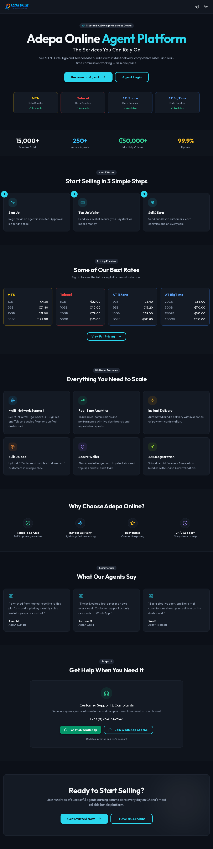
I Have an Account (132, 819)
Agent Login (132, 77)
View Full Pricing (106, 336)
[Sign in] (197, 6)
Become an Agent (88, 77)
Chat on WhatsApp (80, 730)
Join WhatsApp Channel (128, 730)
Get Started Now (84, 819)
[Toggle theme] (206, 6)
